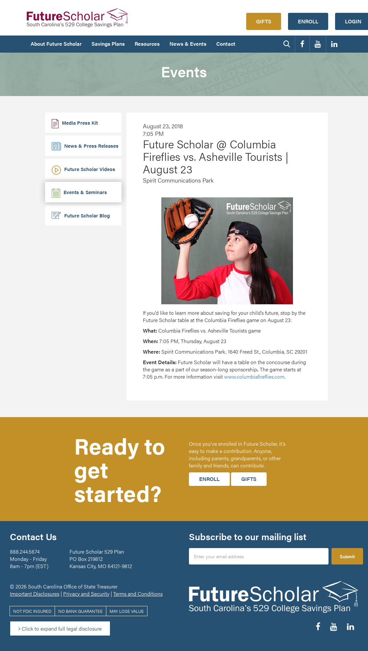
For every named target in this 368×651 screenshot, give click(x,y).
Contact (225, 43)
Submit (347, 556)
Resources (147, 43)
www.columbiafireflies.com (254, 376)
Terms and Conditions (138, 593)
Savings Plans (108, 43)
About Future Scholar (56, 43)
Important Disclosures (34, 593)
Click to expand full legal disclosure (60, 628)
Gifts (263, 21)
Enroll (308, 21)
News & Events (188, 43)
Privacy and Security (86, 593)
